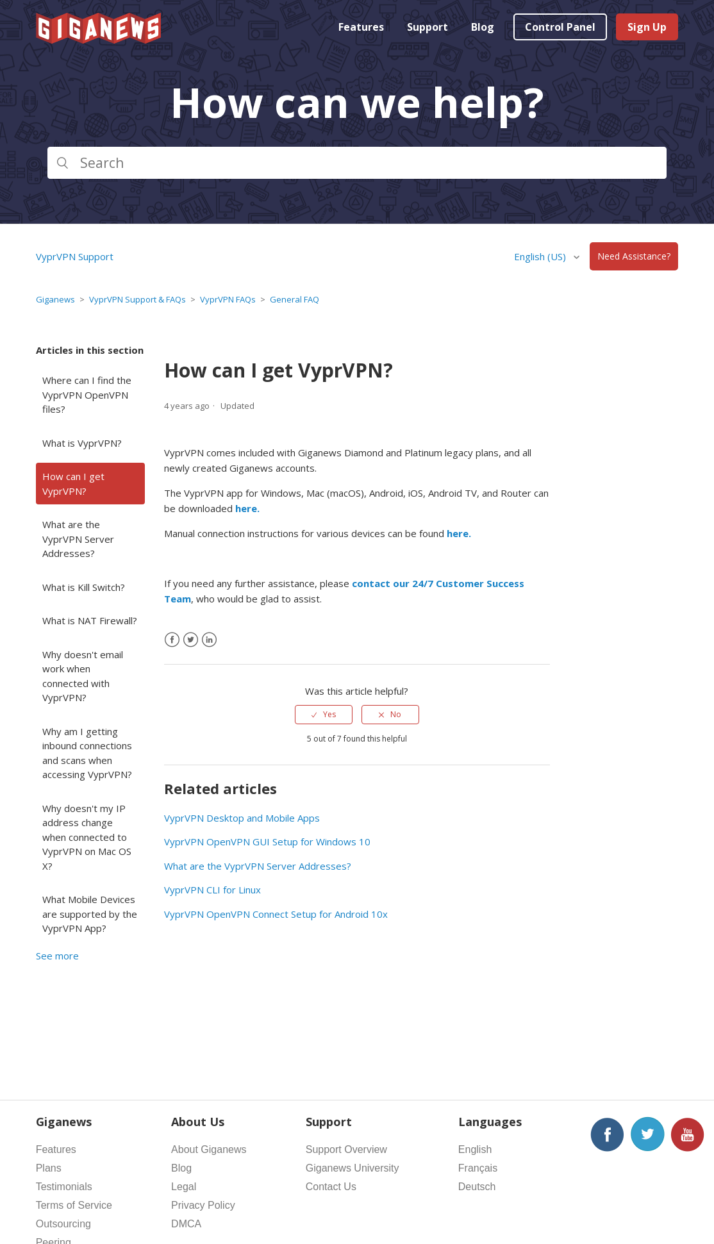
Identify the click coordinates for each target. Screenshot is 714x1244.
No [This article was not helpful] (395, 714)
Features (361, 27)
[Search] (357, 163)
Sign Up (647, 27)
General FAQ (294, 299)
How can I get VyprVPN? (73, 483)
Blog (482, 27)
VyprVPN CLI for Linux (212, 889)
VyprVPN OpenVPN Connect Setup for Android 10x (276, 914)
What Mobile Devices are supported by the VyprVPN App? (89, 913)
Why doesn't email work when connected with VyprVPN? (82, 676)
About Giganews (208, 1149)
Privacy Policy (203, 1205)
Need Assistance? (633, 257)
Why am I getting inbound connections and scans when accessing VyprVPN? (87, 753)
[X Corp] (191, 640)
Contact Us (331, 1186)
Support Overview (346, 1149)
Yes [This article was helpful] (329, 714)
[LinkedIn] (209, 640)
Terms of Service (74, 1205)
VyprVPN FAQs (228, 299)
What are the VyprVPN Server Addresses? (78, 539)
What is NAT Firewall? (89, 620)
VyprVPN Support (74, 256)
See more (57, 955)
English (475, 1149)
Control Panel (560, 27)
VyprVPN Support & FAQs (137, 299)
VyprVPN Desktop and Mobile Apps (242, 817)
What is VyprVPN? (82, 442)
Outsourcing (63, 1223)
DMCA (186, 1223)
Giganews (55, 299)
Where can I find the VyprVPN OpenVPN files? (86, 394)
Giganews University (352, 1168)
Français (477, 1168)
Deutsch (477, 1186)
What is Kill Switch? (83, 587)
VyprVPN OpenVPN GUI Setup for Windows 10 (267, 841)
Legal (183, 1186)
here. (247, 508)
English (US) (541, 256)
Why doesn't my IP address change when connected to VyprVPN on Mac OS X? (86, 837)
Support (427, 27)
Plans (49, 1168)
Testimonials (64, 1186)
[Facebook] (172, 640)
